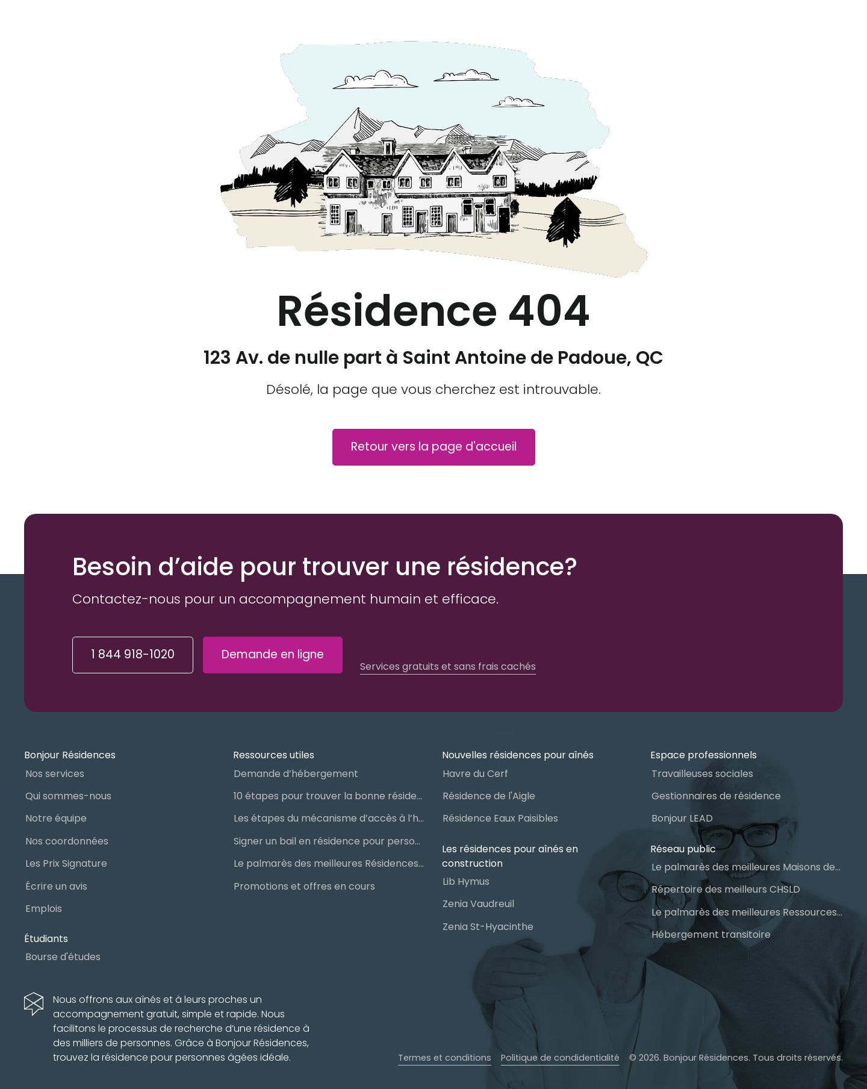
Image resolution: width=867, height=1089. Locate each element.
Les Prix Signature (66, 863)
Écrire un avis (56, 886)
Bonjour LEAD (682, 818)
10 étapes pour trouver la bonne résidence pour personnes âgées (329, 796)
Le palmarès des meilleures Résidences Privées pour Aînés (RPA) (329, 863)
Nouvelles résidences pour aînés (518, 755)
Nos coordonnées (66, 841)
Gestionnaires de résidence (716, 796)
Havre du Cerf (475, 774)
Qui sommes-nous (68, 796)
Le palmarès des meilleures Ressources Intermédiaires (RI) (747, 912)
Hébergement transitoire (711, 934)
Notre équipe (56, 818)
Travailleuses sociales (702, 774)
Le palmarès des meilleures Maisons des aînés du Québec (747, 867)
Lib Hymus (466, 881)
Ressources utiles (273, 755)
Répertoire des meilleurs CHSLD (725, 889)
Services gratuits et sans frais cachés (448, 666)
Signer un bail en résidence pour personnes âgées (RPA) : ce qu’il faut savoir (329, 841)
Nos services (54, 774)
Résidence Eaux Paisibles (500, 818)
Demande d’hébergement (296, 774)
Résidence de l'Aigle (489, 796)
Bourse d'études (63, 957)
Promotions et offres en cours (304, 886)
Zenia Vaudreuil (478, 904)
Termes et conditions (444, 1058)
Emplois (43, 909)
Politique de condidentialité (560, 1058)
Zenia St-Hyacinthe (488, 927)
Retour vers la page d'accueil (434, 446)
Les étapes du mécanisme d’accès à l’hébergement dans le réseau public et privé (329, 818)
